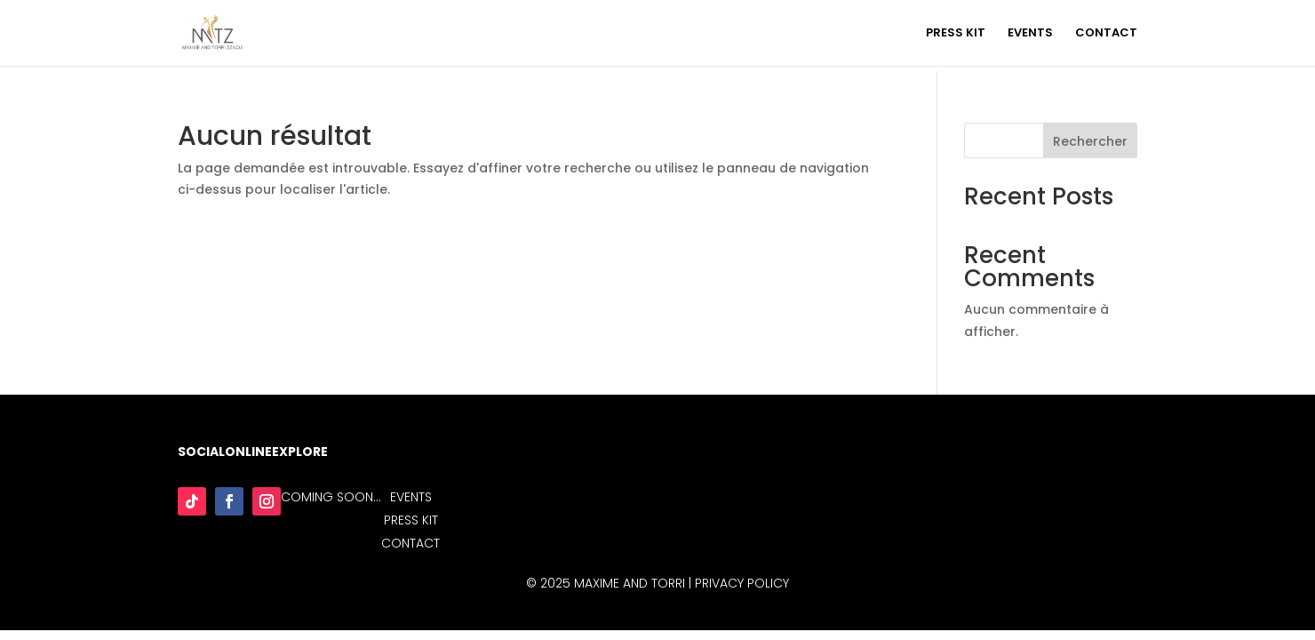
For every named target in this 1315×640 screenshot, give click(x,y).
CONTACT (1106, 34)
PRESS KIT (955, 34)
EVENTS (1030, 34)
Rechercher (1090, 141)
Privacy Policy (742, 583)
